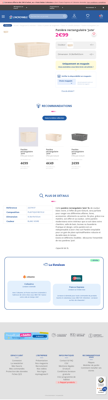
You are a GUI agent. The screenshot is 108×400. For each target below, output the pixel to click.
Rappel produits (66, 383)
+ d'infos (95, 260)
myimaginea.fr (41, 375)
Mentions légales (66, 366)
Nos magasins (41, 364)
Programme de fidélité (56, 7)
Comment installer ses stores (91, 370)
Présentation (42, 361)
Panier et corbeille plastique (70, 25)
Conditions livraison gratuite (66, 373)
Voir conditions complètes (96, 2)
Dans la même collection (54, 118)
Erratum (66, 369)
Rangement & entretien (28, 25)
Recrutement (91, 7)
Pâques (91, 363)
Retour (7, 25)
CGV (66, 364)
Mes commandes (16, 369)
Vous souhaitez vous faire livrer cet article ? (76, 67)
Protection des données (17, 372)
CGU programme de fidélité (66, 379)
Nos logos (41, 372)
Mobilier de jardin (91, 366)
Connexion (17, 361)
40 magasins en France (20, 7)
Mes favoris (17, 366)
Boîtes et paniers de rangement (48, 25)
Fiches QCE (17, 375)
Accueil (16, 25)
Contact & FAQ (66, 361)
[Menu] (104, 377)
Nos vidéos (42, 369)
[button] (104, 389)
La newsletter (17, 364)
